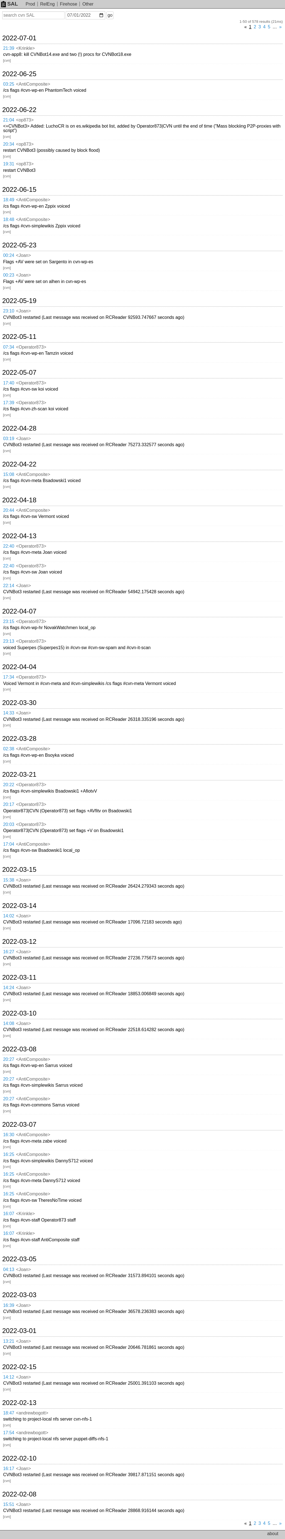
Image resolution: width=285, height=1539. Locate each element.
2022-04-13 (19, 536)
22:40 (8, 546)
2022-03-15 (19, 869)
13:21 (8, 1341)
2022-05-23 (19, 245)
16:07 (8, 1213)
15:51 (8, 1504)
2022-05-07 (19, 372)
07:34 (8, 347)
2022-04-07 (19, 611)
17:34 (8, 677)
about (272, 1533)
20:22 (8, 784)
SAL (9, 4)
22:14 (8, 585)
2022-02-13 (19, 1403)
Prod (30, 4)
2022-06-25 (19, 74)
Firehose (68, 4)
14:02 (8, 916)
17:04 (8, 844)
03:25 (8, 84)
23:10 (8, 311)
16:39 (8, 1305)
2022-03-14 (19, 905)
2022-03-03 (19, 1295)
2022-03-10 (19, 1013)
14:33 (8, 713)
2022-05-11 (19, 336)
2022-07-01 (19, 38)
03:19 (8, 438)
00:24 (8, 255)
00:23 (8, 275)
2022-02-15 (19, 1367)
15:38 (8, 880)
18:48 (8, 219)
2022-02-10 (19, 1458)
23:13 (8, 641)
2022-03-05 (19, 1259)
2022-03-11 (19, 977)
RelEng (47, 4)
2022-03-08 (19, 1049)
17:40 (8, 383)
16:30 (8, 1134)
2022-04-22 (19, 464)
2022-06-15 (19, 189)
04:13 (8, 1269)
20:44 (8, 510)
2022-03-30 (19, 703)
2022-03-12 (19, 941)
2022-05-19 (19, 301)
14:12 (8, 1377)
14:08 (8, 1023)
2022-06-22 (19, 110)
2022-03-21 (19, 774)
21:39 (8, 48)
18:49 (8, 199)
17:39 (8, 402)
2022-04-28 (19, 428)
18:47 (8, 1413)
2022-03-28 (19, 738)
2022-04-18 (19, 500)
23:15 (8, 621)
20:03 (8, 824)
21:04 (8, 120)
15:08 (8, 474)
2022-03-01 (19, 1331)
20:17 (8, 804)
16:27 (8, 951)
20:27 (8, 1059)
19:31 (8, 164)
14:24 (8, 987)
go (109, 15)
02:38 (8, 748)
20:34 (8, 144)
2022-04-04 (19, 667)
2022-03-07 (19, 1124)
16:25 (8, 1154)
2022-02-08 (19, 1494)
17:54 (8, 1432)
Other (88, 4)
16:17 (8, 1468)
